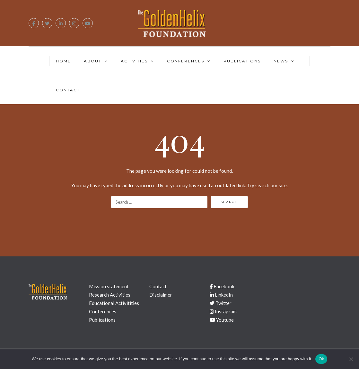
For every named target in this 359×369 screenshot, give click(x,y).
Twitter (221, 303)
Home (63, 61)
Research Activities (109, 295)
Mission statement (109, 286)
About (92, 61)
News (281, 61)
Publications (242, 61)
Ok (321, 358)
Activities (134, 61)
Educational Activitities (114, 303)
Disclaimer (160, 295)
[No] (351, 359)
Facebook (222, 286)
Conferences (185, 61)
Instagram (223, 311)
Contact (68, 90)
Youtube (222, 320)
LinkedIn (221, 295)
